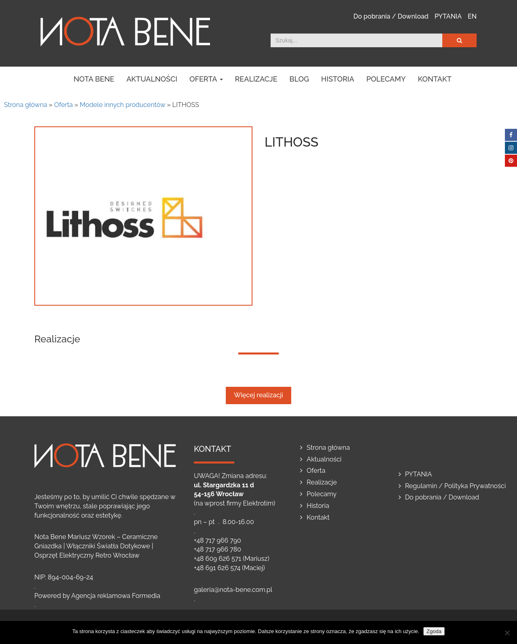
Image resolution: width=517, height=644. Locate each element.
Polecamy (386, 79)
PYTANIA (448, 16)
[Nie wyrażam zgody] (507, 633)
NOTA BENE (94, 79)
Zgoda (434, 631)
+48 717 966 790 (217, 540)
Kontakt (435, 79)
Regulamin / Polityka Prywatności (455, 486)
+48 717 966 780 (217, 549)
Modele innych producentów (123, 105)
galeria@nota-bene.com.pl (233, 590)
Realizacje (256, 79)
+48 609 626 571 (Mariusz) (231, 558)
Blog (299, 79)
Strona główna (25, 105)
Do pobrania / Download (391, 16)
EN (472, 16)
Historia (337, 79)
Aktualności (151, 79)
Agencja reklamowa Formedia (115, 596)
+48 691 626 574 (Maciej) (229, 568)
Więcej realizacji (258, 395)
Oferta (206, 79)
